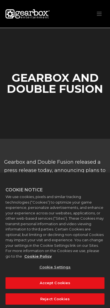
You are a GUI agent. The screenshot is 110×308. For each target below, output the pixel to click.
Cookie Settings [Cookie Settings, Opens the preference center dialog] (55, 269)
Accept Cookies (55, 284)
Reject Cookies (55, 300)
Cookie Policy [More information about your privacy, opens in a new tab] (38, 258)
